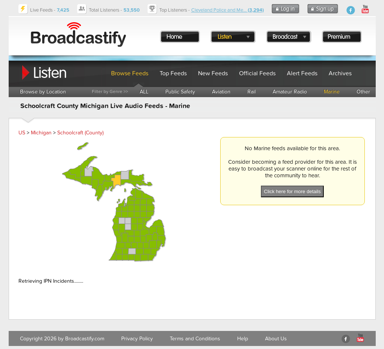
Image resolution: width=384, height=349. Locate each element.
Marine (332, 91)
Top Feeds (173, 73)
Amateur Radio (290, 91)
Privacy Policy (137, 338)
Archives (340, 73)
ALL (144, 91)
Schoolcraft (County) (80, 133)
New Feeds (213, 73)
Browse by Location (43, 91)
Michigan (41, 133)
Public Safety (180, 91)
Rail (251, 91)
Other (363, 91)
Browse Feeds (129, 73)
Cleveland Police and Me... (227, 10)
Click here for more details (292, 191)
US (21, 133)
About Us (276, 338)
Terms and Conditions (195, 338)
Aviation (221, 91)
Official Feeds (257, 73)
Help (242, 338)
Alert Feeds (302, 73)
